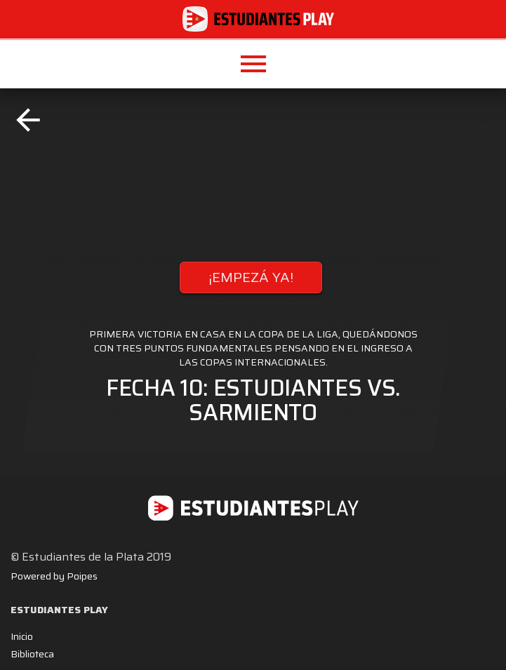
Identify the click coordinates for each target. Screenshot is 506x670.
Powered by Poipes (54, 576)
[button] (253, 64)
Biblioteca (32, 654)
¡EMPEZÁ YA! (250, 277)
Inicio (22, 636)
